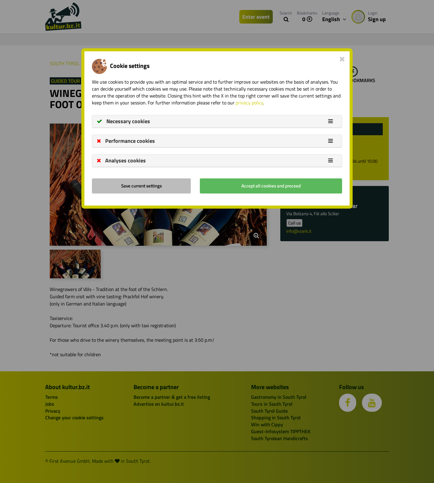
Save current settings (141, 185)
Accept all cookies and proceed (271, 185)
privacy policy (249, 102)
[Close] (342, 58)
